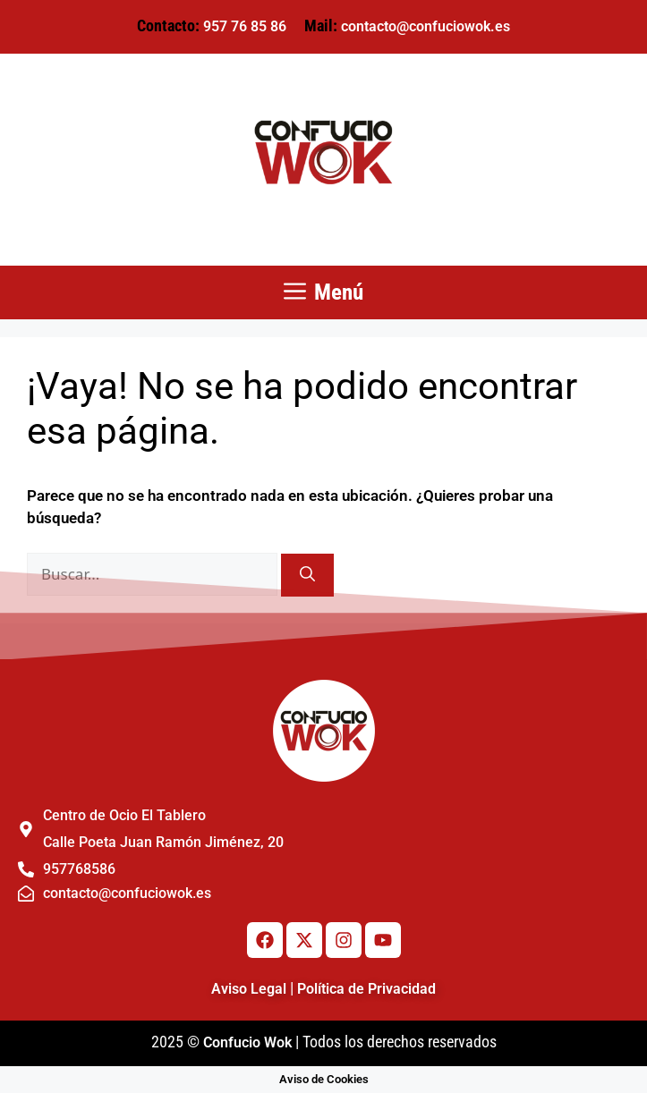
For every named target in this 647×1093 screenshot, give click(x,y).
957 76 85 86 (244, 26)
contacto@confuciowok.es (425, 26)
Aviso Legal (248, 988)
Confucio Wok (247, 1042)
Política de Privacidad (366, 988)
